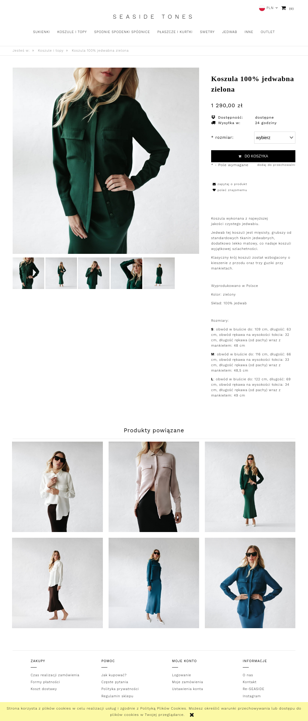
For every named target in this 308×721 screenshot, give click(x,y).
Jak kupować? (114, 675)
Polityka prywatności (120, 689)
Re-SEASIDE (253, 689)
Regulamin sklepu (117, 696)
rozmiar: (222, 137)
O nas (248, 675)
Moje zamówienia (187, 682)
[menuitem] (41, 32)
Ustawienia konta (187, 689)
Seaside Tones (154, 17)
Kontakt (250, 682)
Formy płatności (45, 682)
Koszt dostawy (44, 689)
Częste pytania (114, 682)
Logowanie (181, 675)
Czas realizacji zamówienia (55, 675)
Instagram (252, 696)
